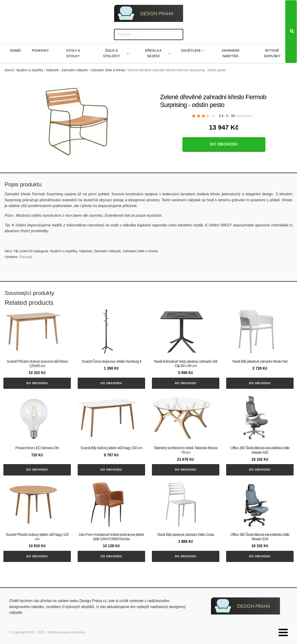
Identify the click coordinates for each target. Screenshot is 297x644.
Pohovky (40, 50)
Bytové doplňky (272, 53)
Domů (15, 50)
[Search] (291, 31)
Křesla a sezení (153, 53)
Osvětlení (190, 50)
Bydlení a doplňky (30, 70)
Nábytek (52, 70)
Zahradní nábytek (230, 53)
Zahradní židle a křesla (108, 70)
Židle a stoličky (111, 53)
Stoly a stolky (73, 53)
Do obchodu (224, 144)
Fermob (26, 257)
